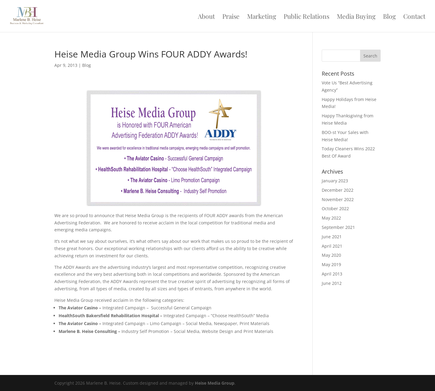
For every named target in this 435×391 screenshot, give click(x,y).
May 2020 (331, 255)
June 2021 (332, 236)
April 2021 (332, 246)
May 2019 (331, 264)
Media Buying (356, 17)
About (206, 17)
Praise (231, 17)
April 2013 (332, 274)
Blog (389, 17)
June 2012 (332, 283)
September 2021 (338, 227)
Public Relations (306, 17)
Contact (414, 17)
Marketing (261, 17)
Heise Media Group (214, 383)
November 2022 (338, 199)
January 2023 (335, 181)
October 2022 (335, 208)
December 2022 (337, 190)
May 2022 (331, 218)
